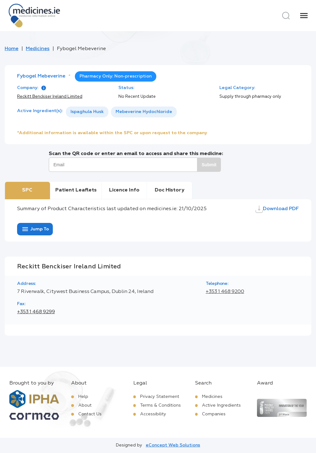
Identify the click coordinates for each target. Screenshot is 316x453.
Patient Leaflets (76, 190)
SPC (27, 190)
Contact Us (90, 414)
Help (83, 396)
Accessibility (153, 414)
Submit (209, 164)
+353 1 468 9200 (225, 291)
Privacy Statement (159, 396)
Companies (214, 414)
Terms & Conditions (160, 405)
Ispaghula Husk (87, 112)
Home (11, 48)
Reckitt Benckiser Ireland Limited (49, 97)
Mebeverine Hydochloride (144, 112)
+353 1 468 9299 (36, 311)
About (85, 405)
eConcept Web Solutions (173, 445)
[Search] (285, 15)
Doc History (169, 190)
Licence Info (124, 190)
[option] (87, 111)
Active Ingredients (221, 405)
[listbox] (121, 111)
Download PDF (277, 209)
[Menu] (303, 15)
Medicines (37, 48)
